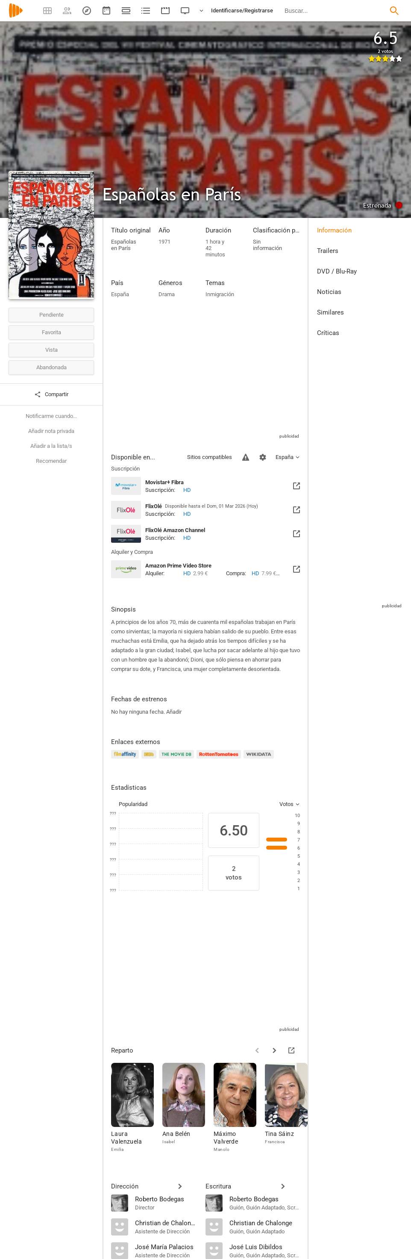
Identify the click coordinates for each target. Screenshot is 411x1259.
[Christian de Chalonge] (166, 1222)
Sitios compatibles (209, 457)
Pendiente (51, 315)
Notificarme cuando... (51, 416)
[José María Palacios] (166, 1246)
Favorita (51, 332)
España (120, 294)
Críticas (328, 333)
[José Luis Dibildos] (264, 1246)
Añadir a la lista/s (51, 446)
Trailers (327, 251)
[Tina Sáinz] (290, 1108)
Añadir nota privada (51, 431)
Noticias (329, 292)
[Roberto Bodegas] (166, 1198)
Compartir (51, 394)
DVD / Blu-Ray (337, 271)
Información (334, 230)
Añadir (174, 712)
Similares (330, 312)
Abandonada (51, 367)
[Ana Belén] (188, 1108)
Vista (51, 350)
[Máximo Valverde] (239, 1108)
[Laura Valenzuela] (136, 1108)
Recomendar (51, 461)
